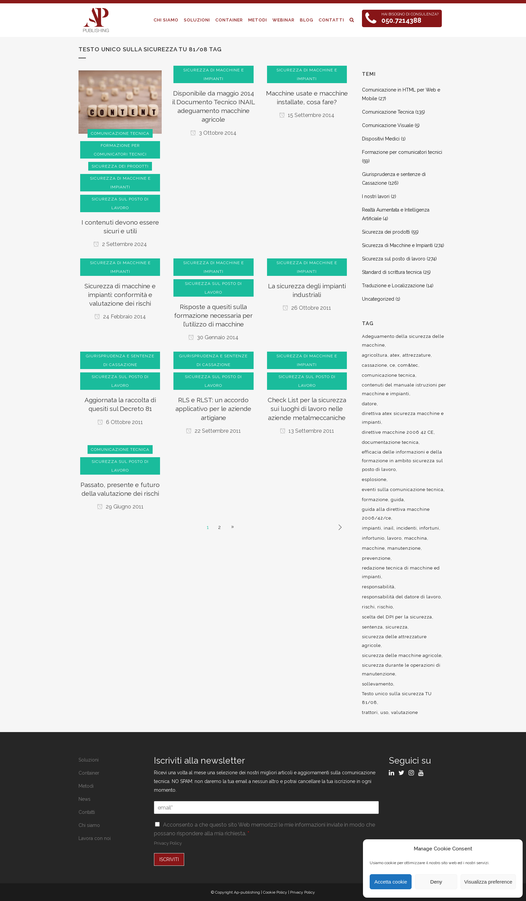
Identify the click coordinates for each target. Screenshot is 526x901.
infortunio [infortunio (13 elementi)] (373, 538)
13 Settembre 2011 (307, 431)
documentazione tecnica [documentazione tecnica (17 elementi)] (390, 442)
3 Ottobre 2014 (213, 133)
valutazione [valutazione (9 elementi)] (404, 712)
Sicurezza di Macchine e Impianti (397, 245)
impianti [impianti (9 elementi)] (371, 528)
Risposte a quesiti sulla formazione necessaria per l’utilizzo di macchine (213, 315)
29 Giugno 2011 (120, 506)
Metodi (86, 786)
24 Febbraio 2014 (120, 316)
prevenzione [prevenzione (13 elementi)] (376, 558)
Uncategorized (378, 299)
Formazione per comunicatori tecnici (402, 152)
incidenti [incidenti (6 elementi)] (407, 528)
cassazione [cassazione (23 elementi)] (374, 365)
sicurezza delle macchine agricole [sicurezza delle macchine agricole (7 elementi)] (401, 655)
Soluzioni (88, 760)
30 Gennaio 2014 (213, 337)
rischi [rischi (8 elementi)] (368, 606)
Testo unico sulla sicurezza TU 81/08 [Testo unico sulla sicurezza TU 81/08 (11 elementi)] (397, 698)
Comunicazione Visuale (387, 125)
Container (88, 773)
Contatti (86, 812)
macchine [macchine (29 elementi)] (373, 548)
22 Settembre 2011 (213, 431)
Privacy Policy (168, 843)
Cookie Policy (275, 892)
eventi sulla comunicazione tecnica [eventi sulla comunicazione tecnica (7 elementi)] (402, 489)
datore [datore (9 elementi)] (369, 403)
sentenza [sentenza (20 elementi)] (372, 626)
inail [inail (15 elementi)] (389, 528)
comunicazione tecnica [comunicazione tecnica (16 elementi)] (388, 375)
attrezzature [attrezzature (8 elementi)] (417, 355)
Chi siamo (89, 825)
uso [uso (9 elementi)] (384, 712)
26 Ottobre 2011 (306, 308)
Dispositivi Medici (381, 138)
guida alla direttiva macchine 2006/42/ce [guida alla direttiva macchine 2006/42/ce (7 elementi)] (396, 514)
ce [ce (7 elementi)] (392, 365)
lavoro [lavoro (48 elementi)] (394, 538)
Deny (436, 882)
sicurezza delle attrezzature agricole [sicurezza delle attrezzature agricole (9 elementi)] (394, 641)
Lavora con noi (94, 838)
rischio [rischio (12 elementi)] (385, 606)
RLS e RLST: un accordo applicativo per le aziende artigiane (213, 408)
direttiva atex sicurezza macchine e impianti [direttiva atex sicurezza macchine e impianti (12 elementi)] (403, 418)
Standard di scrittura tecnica (392, 272)
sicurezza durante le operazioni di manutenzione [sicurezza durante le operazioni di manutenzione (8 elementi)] (401, 669)
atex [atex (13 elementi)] (395, 355)
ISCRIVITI (169, 859)
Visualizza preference (488, 882)
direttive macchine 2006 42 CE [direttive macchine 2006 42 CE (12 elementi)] (398, 432)
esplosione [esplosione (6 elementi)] (374, 479)
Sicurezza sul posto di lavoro (393, 258)
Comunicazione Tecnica (388, 112)
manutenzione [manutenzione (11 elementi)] (404, 548)
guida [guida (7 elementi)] (397, 499)
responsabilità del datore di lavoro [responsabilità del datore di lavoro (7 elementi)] (401, 596)
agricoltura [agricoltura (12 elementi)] (374, 355)
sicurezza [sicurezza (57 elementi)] (396, 626)
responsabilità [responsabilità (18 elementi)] (378, 586)
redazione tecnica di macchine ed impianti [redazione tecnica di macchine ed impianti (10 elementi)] (401, 572)
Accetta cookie (390, 882)
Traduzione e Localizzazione (393, 285)
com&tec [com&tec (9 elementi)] (408, 365)
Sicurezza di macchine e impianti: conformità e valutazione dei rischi (120, 294)
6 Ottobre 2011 (120, 422)
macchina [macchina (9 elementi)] (415, 538)
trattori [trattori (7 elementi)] (370, 712)
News (84, 799)
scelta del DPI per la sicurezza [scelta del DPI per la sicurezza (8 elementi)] (397, 616)
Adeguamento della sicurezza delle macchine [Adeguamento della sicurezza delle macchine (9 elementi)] (403, 341)
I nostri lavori (375, 196)
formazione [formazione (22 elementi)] (375, 499)
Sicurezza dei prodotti (386, 232)
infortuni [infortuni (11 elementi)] (429, 528)
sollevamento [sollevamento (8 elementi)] (377, 683)
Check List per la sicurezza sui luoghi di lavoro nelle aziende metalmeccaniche (307, 408)
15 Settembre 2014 (306, 115)
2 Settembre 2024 (120, 244)
